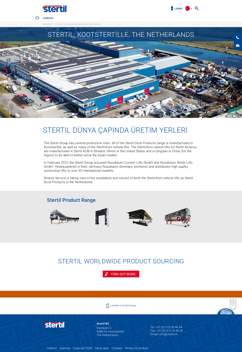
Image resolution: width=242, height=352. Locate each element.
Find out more (123, 274)
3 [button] (125, 113)
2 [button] (121, 113)
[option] (121, 72)
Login (178, 8)
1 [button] (117, 113)
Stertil (55, 9)
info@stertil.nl (168, 334)
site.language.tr (187, 8)
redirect (48, 18)
